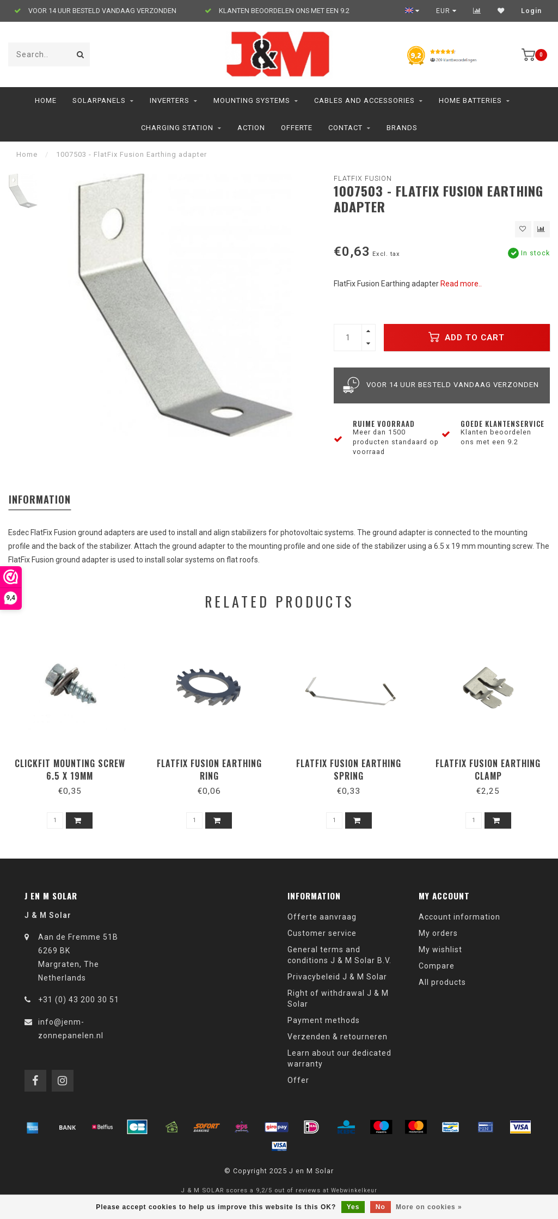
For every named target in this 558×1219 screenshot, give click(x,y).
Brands (402, 128)
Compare (437, 965)
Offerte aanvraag (322, 916)
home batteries (470, 100)
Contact (345, 128)
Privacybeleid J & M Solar (337, 976)
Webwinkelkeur (354, 1190)
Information (40, 499)
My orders (438, 933)
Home (46, 100)
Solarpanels (99, 100)
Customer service (322, 933)
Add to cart (466, 337)
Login (531, 11)
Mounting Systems (251, 100)
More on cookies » (429, 1207)
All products (442, 982)
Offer (298, 1080)
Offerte (296, 128)
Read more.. (461, 283)
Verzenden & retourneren (337, 1036)
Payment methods (323, 1020)
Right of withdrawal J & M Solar (338, 998)
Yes (353, 1207)
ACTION (251, 128)
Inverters (169, 100)
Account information (459, 916)
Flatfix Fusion (363, 178)
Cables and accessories (364, 100)
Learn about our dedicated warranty (339, 1058)
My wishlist (440, 949)
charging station (177, 128)
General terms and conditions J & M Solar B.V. (339, 955)
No (380, 1207)
